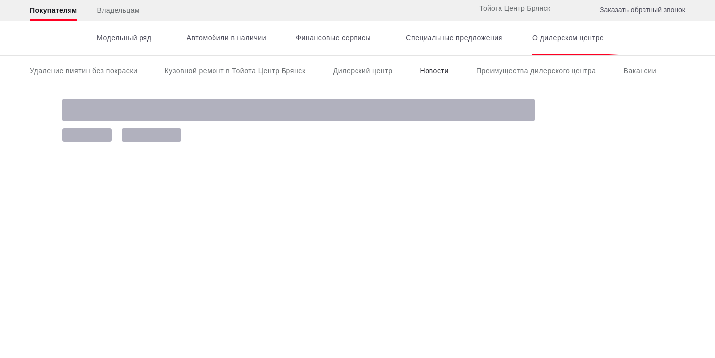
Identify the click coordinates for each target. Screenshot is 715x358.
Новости (434, 71)
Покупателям (53, 10)
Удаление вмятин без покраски (84, 71)
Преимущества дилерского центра (536, 71)
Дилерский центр (363, 71)
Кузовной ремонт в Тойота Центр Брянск (235, 71)
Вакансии (640, 71)
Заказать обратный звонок (642, 10)
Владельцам (118, 10)
